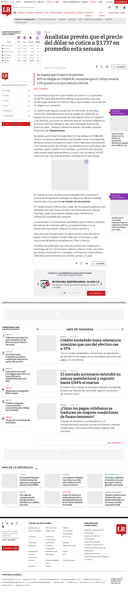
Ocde (80, 19)
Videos (48, 566)
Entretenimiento (112, 474)
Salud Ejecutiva (69, 560)
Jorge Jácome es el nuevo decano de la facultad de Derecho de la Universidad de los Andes (72, 500)
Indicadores (33, 551)
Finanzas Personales (113, 492)
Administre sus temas (12, 124)
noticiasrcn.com (86, 582)
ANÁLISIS (80, 13)
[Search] (109, 7)
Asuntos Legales (34, 531)
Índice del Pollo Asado (47, 19)
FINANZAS (21, 13)
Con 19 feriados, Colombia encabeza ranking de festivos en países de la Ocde (17, 358)
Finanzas (31, 545)
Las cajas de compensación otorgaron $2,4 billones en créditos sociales (29, 500)
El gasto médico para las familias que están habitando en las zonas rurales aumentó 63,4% (115, 500)
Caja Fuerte (50, 531)
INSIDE (122, 13)
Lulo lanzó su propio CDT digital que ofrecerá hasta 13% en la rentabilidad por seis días (18, 376)
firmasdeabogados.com (71, 579)
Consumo (32, 537)
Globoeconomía (69, 545)
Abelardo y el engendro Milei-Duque (17, 392)
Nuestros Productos (92, 536)
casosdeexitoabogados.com (13, 582)
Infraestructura (51, 551)
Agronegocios (34, 528)
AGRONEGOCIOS (70, 13)
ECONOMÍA (30, 13)
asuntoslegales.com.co (11, 579)
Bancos (9, 369)
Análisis (9, 388)
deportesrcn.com (23, 585)
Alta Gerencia (51, 528)
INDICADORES (114, 13)
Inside (65, 551)
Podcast (31, 560)
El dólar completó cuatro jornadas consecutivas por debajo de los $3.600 (18, 407)
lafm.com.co (100, 582)
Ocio (65, 554)
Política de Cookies (92, 554)
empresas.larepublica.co (49, 579)
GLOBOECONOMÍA (56, 13)
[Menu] (15, 12)
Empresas (72, 19)
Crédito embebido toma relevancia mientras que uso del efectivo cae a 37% (90, 344)
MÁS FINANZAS (114, 443)
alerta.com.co (7, 585)
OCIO (46, 13)
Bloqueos (62, 19)
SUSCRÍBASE (121, 2)
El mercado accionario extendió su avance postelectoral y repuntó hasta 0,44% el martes (90, 378)
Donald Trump (21, 22)
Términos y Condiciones (93, 545)
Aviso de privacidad (92, 542)
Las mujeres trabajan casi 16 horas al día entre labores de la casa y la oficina (72, 481)
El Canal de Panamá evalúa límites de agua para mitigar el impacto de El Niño (30, 481)
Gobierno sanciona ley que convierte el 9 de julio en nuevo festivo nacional (17, 341)
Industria (109, 19)
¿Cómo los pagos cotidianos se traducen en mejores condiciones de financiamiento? (89, 412)
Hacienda (9, 334)
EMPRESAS (39, 13)
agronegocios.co (30, 579)
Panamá (23, 474)
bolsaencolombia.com (92, 579)
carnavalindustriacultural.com (39, 582)
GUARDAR (119, 67)
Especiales (50, 543)
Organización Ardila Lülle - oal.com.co (117, 581)
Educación (66, 492)
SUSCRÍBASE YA (96, 293)
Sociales (31, 566)
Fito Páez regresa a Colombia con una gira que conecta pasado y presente (114, 481)
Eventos (66, 543)
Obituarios (50, 554)
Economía (67, 537)
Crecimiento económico (94, 19)
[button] (37, 284)
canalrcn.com (58, 582)
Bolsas (8, 400)
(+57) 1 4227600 (8, 540)
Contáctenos (89, 539)
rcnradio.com (72, 582)
